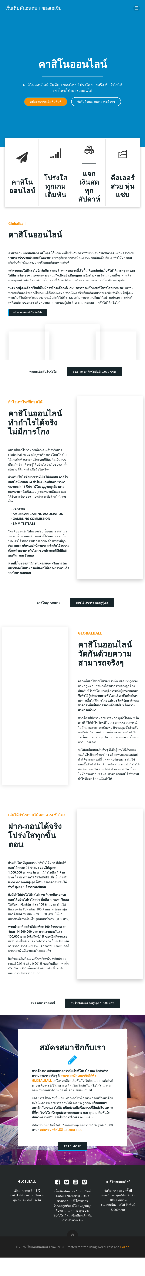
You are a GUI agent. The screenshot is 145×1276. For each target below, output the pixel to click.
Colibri (125, 1266)
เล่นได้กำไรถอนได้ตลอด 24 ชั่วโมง (37, 820)
